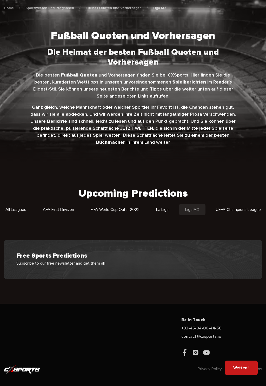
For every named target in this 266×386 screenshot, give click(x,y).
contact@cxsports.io (201, 336)
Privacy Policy (210, 368)
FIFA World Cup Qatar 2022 (115, 209)
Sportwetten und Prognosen (49, 8)
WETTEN (144, 128)
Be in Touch (193, 319)
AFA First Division (58, 209)
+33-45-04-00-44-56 (201, 328)
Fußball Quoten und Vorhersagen (114, 8)
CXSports (178, 75)
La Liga (162, 209)
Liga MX (160, 8)
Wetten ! (241, 367)
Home (9, 8)
